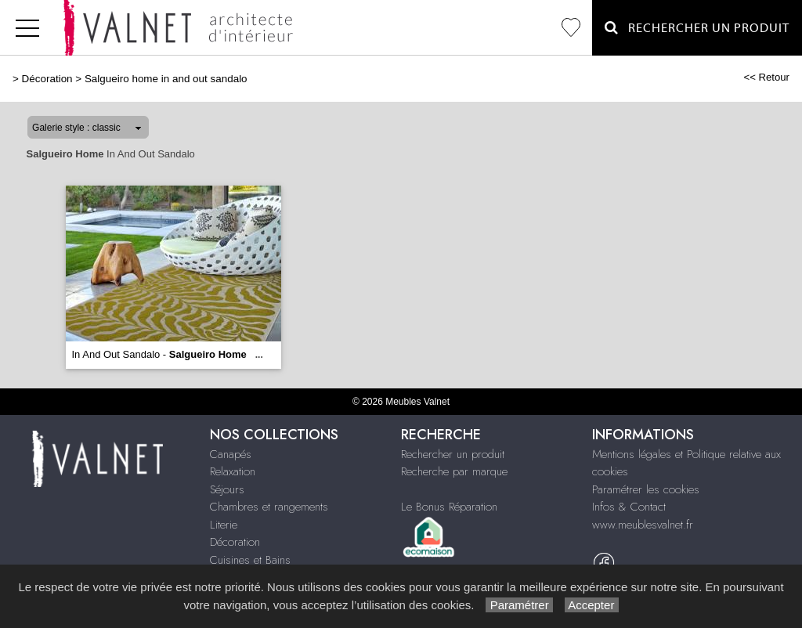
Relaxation (232, 471)
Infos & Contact (629, 506)
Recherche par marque (454, 471)
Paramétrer (518, 605)
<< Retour (766, 77)
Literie (223, 524)
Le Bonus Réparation (449, 506)
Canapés (230, 454)
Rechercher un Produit (697, 27)
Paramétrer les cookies (645, 489)
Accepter (591, 605)
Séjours (227, 489)
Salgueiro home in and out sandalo (166, 79)
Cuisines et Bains (250, 559)
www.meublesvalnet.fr (642, 524)
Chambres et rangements (269, 506)
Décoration (47, 79)
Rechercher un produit (452, 454)
